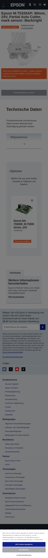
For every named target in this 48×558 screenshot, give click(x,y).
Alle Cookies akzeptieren (24, 544)
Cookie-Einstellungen (24, 555)
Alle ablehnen (24, 549)
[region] (24, 543)
